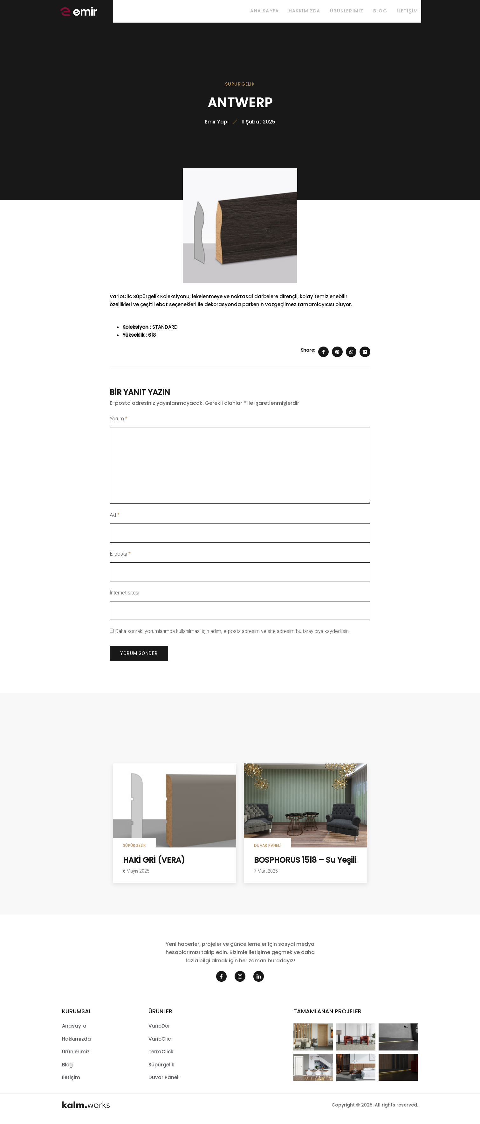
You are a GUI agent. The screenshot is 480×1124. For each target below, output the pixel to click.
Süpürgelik (240, 87)
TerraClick (160, 1057)
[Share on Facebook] (323, 357)
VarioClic (159, 1044)
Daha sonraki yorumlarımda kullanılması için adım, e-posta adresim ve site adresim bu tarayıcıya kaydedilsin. (232, 637)
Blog (377, 12)
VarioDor (159, 1031)
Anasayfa (74, 1031)
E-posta (120, 560)
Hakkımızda (295, 12)
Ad (115, 521)
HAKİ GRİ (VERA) (154, 866)
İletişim (407, 12)
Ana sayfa (252, 12)
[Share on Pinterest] (337, 357)
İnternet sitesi (124, 598)
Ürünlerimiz (340, 12)
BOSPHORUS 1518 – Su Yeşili (305, 866)
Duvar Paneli (267, 851)
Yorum (118, 424)
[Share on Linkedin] (365, 357)
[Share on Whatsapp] (351, 357)
